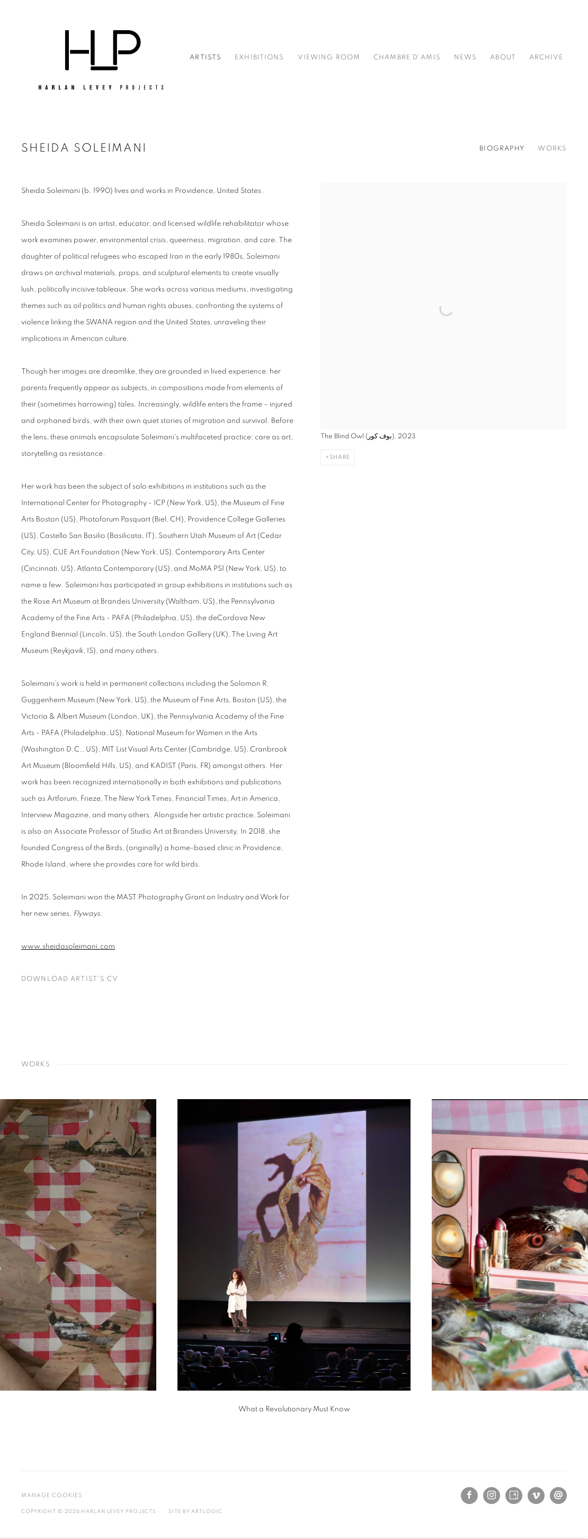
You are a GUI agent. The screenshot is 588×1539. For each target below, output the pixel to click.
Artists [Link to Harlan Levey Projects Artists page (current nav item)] (205, 57)
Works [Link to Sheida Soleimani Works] (552, 148)
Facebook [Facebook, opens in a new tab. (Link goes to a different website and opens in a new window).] (469, 1495)
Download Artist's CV (75, 981)
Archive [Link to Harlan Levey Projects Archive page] (546, 57)
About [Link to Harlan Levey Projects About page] (503, 57)
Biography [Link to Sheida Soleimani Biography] (501, 148)
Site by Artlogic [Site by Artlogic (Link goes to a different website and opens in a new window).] (195, 1511)
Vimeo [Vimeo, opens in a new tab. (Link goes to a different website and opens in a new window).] (536, 1495)
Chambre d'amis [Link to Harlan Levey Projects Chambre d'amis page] (407, 57)
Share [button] (339, 457)
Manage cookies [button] (51, 1495)
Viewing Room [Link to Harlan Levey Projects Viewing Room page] (329, 57)
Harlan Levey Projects (100, 57)
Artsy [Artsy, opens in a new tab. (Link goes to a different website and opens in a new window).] (513, 1495)
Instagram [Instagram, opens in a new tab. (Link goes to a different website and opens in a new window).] (491, 1495)
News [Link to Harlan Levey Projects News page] (465, 57)
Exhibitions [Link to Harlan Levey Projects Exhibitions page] (259, 57)
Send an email (558, 1495)
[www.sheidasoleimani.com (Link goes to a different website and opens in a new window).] (68, 946)
